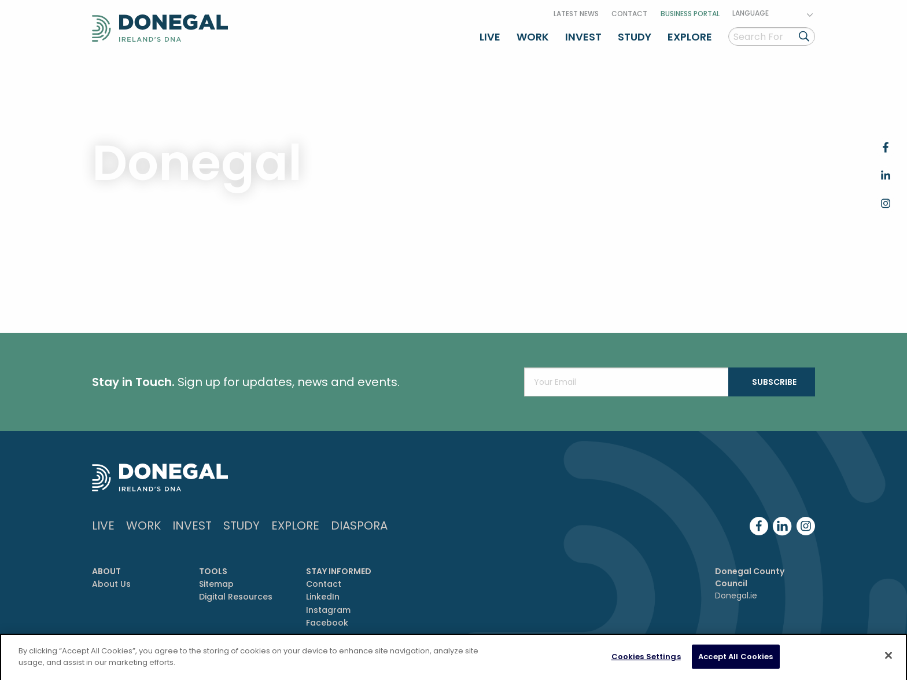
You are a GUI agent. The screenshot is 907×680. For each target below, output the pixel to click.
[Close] (888, 658)
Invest (583, 37)
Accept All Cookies (735, 659)
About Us (111, 584)
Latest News (576, 14)
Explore (690, 37)
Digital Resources (235, 596)
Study (634, 37)
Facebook (327, 622)
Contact (629, 14)
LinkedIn (323, 596)
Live (490, 37)
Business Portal (690, 14)
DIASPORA (359, 525)
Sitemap (216, 584)
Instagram (328, 610)
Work (533, 37)
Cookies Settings (646, 659)
